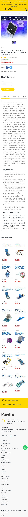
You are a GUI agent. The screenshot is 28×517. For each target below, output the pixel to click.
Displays (3, 450)
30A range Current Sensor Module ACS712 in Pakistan (7, 246)
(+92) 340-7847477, (12, 422)
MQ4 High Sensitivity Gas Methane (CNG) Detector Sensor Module (7, 311)
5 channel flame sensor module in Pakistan (6, 267)
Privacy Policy (4, 478)
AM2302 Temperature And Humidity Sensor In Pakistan (20, 246)
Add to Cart (8, 89)
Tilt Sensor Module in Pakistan (20, 355)
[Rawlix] (8, 9)
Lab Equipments (5, 459)
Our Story (3, 471)
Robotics (3, 455)
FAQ (2, 488)
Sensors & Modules (20, 13)
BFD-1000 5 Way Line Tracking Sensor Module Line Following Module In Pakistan (20, 311)
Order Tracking (4, 502)
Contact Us (3, 495)
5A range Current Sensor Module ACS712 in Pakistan (20, 377)
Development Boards (6, 443)
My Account (4, 504)
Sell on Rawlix (4, 481)
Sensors (3, 47)
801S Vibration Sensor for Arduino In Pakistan (20, 289)
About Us (3, 469)
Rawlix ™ (3, 510)
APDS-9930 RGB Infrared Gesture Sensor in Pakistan (6, 333)
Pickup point (4, 499)
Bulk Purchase (4, 497)
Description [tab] (5, 97)
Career (2, 474)
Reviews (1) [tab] (15, 97)
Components (4, 445)
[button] (20, 9)
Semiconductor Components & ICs (9, 448)
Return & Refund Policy (6, 490)
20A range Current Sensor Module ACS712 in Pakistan (7, 289)
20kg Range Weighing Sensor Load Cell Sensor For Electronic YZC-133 (7, 377)
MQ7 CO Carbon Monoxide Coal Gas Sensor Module (19, 333)
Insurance (3, 492)
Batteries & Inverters (6, 462)
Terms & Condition (5, 476)
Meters (2, 457)
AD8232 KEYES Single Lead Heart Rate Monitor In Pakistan (19, 267)
